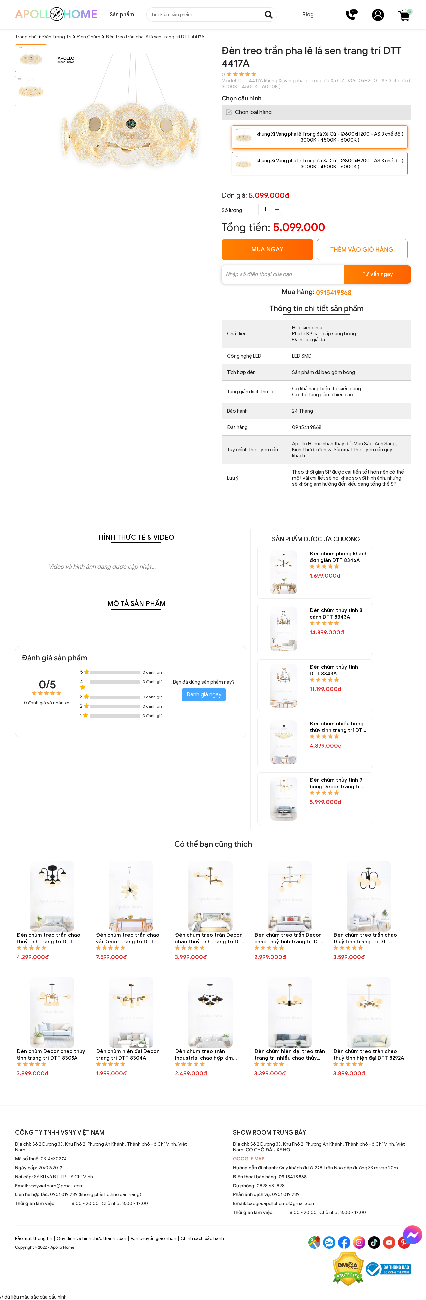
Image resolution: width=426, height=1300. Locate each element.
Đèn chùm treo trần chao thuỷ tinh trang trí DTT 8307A (365, 938)
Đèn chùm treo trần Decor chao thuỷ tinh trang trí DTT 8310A (210, 938)
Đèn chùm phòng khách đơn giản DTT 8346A (339, 557)
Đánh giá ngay (203, 694)
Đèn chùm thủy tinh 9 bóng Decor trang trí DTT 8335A (336, 783)
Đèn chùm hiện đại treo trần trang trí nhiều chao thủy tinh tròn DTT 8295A (289, 1054)
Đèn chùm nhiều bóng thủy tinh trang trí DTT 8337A (338, 727)
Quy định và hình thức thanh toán (91, 1238)
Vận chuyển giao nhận (153, 1238)
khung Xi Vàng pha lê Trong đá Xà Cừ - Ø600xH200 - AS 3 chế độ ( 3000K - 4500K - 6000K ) (330, 137)
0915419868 (333, 293)
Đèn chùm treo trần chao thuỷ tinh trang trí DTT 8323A (48, 938)
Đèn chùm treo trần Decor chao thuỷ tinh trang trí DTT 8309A (289, 938)
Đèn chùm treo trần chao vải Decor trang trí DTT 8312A (127, 938)
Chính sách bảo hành (202, 1238)
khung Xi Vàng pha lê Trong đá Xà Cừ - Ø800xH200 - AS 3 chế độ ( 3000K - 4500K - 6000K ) (330, 164)
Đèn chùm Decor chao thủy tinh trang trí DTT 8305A (51, 1054)
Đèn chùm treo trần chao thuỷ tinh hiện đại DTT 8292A (368, 1054)
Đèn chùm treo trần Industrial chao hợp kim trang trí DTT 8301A (204, 1054)
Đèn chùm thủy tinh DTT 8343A (334, 670)
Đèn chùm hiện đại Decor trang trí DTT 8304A (127, 1054)
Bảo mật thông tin (33, 1238)
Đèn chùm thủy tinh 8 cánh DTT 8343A (336, 613)
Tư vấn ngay (377, 274)
